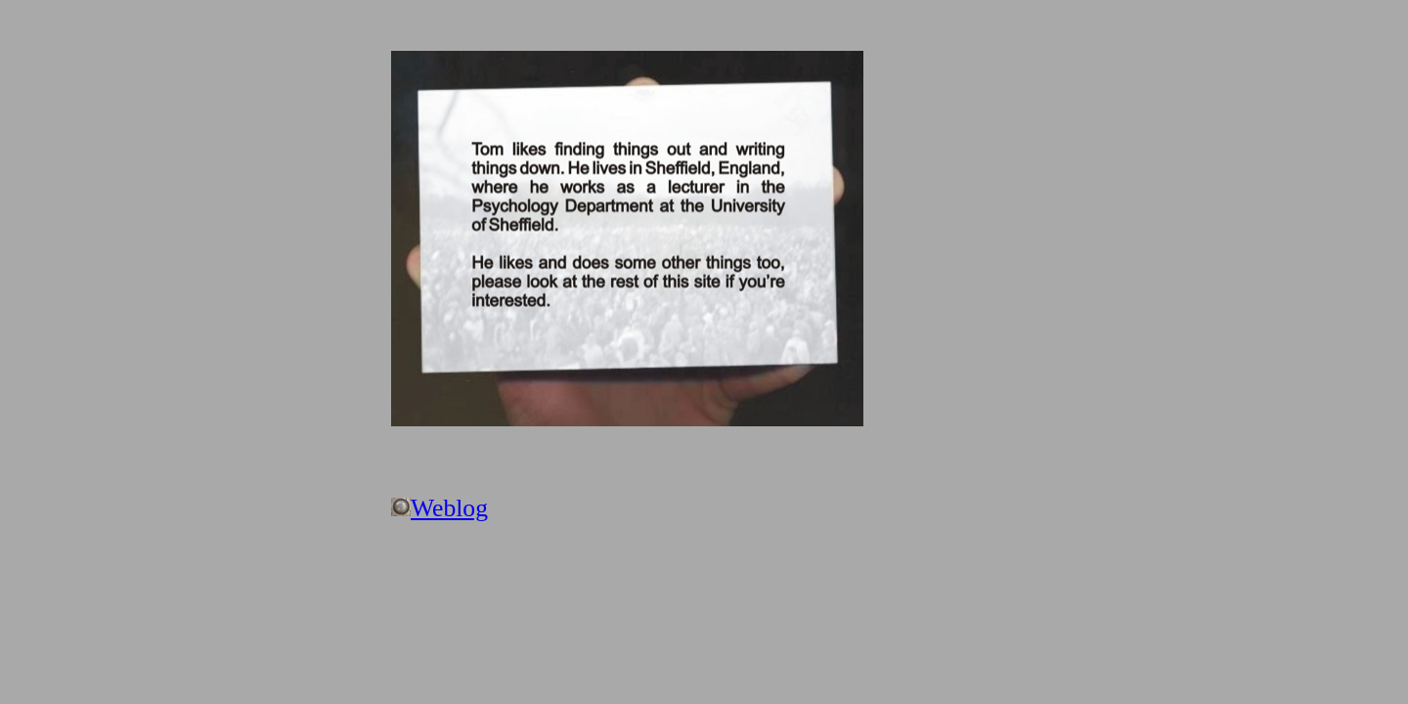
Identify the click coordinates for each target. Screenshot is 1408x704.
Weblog (449, 508)
